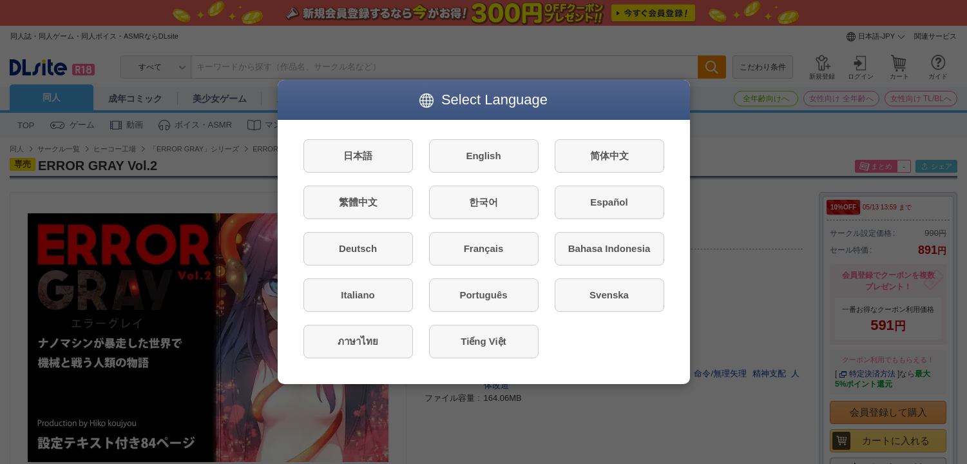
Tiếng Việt (483, 341)
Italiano (358, 294)
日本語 (357, 155)
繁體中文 (358, 202)
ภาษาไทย (358, 341)
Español (608, 202)
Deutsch (358, 248)
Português (483, 294)
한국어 (483, 202)
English (483, 155)
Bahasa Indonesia (609, 248)
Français (484, 248)
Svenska (609, 294)
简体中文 (609, 155)
